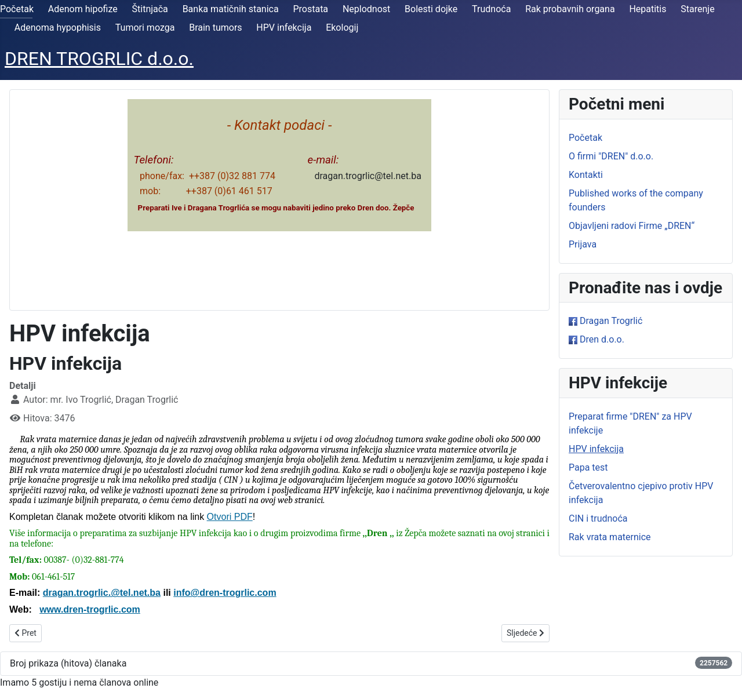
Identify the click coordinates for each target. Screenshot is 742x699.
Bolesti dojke (431, 8)
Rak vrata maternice (610, 537)
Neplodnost (366, 8)
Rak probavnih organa (569, 8)
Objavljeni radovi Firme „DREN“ (631, 225)
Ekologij (342, 27)
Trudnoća (491, 8)
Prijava (582, 244)
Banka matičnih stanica (231, 8)
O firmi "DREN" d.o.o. (611, 156)
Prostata (310, 8)
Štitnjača (150, 8)
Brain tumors (215, 27)
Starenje (697, 8)
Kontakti (586, 174)
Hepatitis (647, 8)
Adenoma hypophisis (57, 27)
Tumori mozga (145, 27)
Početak (17, 8)
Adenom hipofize (83, 8)
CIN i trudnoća (598, 518)
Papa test (588, 467)
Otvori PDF (230, 517)
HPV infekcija (283, 27)
